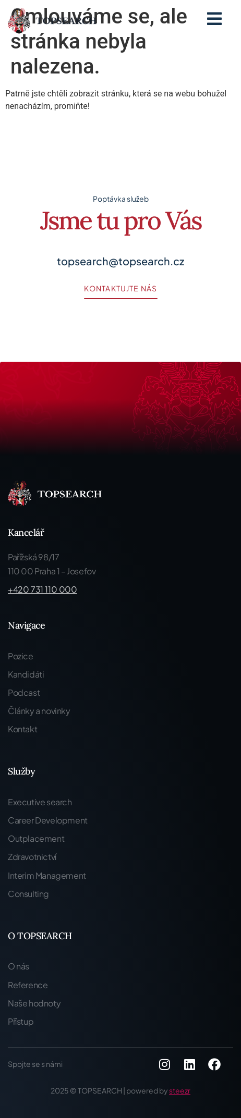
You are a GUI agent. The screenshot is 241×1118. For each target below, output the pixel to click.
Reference (27, 984)
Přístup (20, 1021)
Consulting (28, 893)
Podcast (24, 692)
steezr (179, 1090)
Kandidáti (26, 674)
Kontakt (22, 728)
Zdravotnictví (32, 856)
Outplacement (36, 838)
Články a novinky (39, 710)
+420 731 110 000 (42, 589)
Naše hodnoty (34, 1003)
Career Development (48, 820)
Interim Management (47, 875)
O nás (18, 966)
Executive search (40, 801)
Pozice (20, 655)
